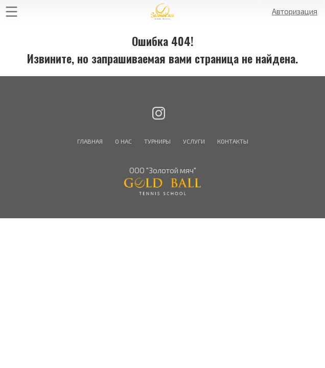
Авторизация (294, 11)
